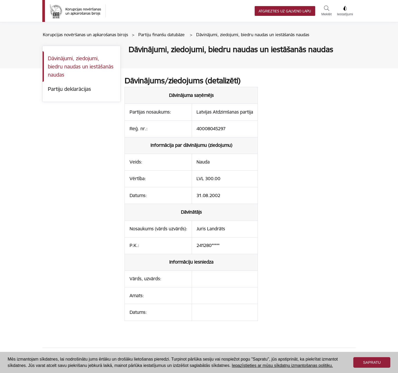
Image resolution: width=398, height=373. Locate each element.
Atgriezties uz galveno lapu (285, 11)
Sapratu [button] (372, 362)
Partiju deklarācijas (69, 89)
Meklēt (326, 11)
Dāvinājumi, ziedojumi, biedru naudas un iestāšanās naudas (80, 66)
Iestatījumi (345, 11)
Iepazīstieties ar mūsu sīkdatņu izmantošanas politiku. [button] (282, 365)
